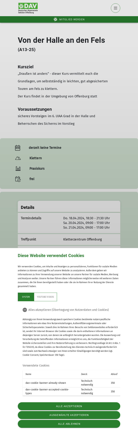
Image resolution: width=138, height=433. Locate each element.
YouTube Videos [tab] (45, 297)
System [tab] (26, 297)
